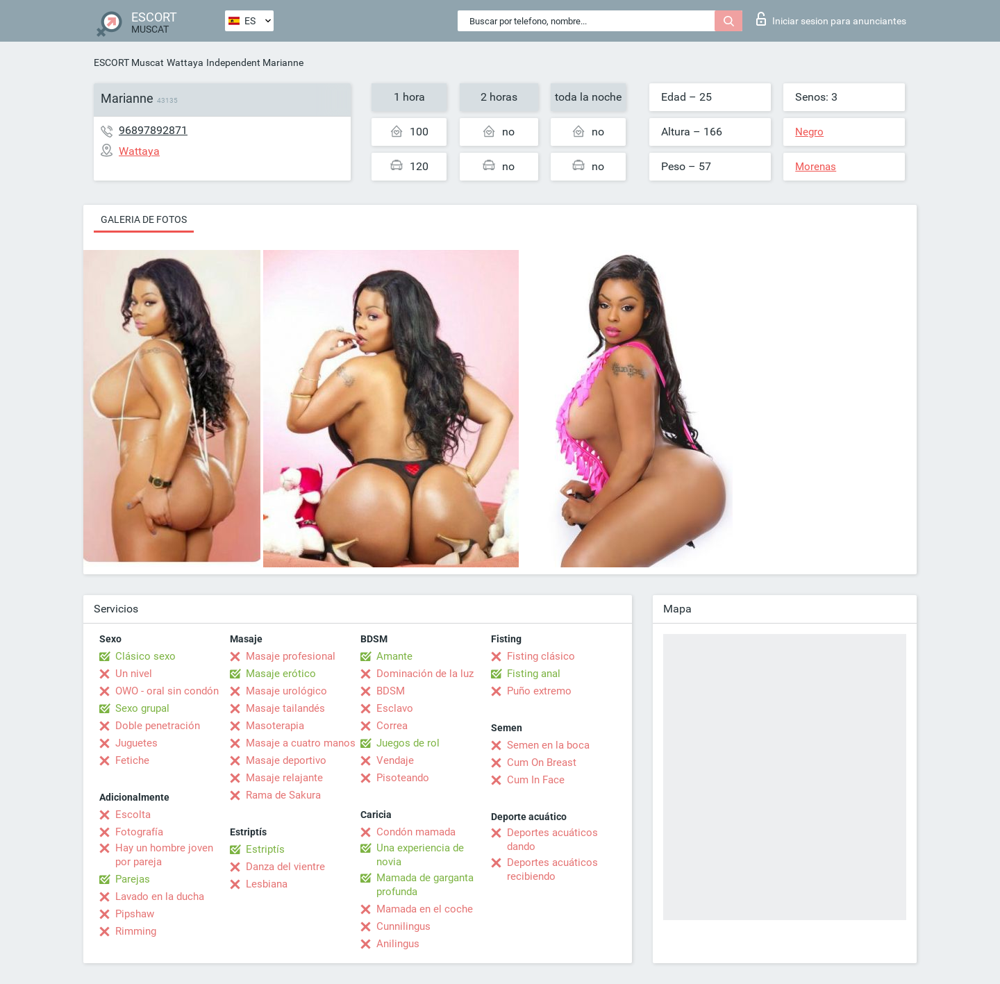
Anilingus (397, 943)
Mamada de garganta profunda (425, 885)
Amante (394, 656)
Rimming (135, 931)
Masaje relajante (284, 778)
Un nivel (133, 673)
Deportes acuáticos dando (552, 839)
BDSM (390, 691)
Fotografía (139, 832)
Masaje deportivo (286, 760)
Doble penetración (157, 725)
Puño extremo (539, 691)
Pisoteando (402, 778)
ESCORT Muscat (129, 62)
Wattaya (185, 62)
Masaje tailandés (285, 708)
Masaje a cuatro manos (301, 743)
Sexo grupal (142, 708)
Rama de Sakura (283, 795)
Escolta (133, 814)
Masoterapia (275, 725)
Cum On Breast (541, 762)
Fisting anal (533, 673)
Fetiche (132, 760)
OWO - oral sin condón (167, 691)
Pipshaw (134, 914)
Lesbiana (267, 884)
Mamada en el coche (424, 909)
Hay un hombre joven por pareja (164, 855)
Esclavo (394, 708)
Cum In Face (536, 780)
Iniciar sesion (831, 18)
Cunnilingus (403, 926)
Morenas (815, 166)
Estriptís (265, 849)
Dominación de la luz (425, 673)
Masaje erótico (281, 673)
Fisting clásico (541, 656)
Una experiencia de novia (420, 855)
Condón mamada (416, 832)
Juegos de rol (408, 743)
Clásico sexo (145, 656)
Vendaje (395, 760)
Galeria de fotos (144, 219)
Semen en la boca (548, 745)
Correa (392, 725)
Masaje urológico (286, 691)
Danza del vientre (285, 866)
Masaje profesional (290, 656)
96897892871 (153, 130)
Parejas (132, 879)
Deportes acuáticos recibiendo (552, 869)
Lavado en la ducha (159, 896)
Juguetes (136, 743)
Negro (809, 132)
